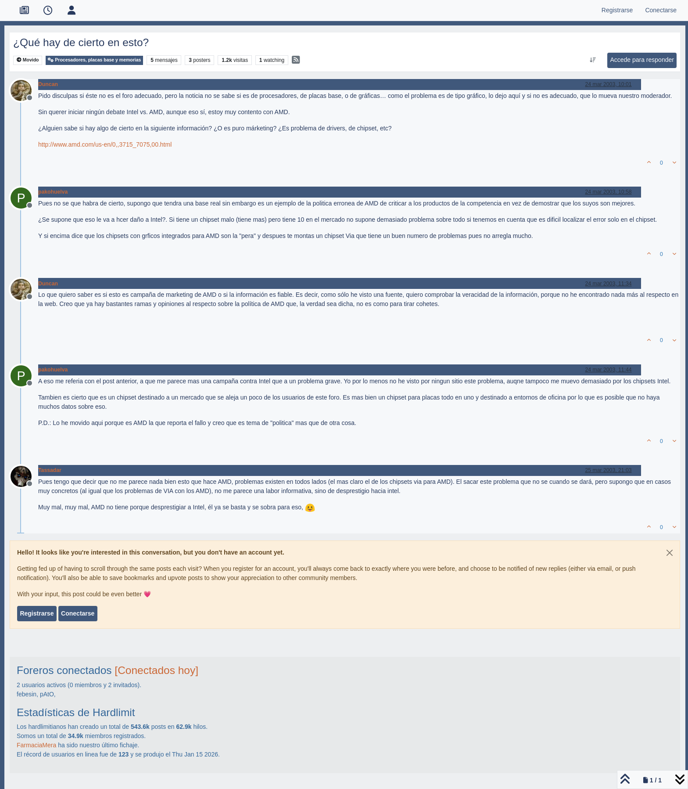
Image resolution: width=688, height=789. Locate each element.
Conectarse (77, 613)
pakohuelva (53, 192)
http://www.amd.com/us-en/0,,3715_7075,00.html (105, 144)
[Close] (669, 553)
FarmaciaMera (36, 745)
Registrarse (37, 613)
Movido (28, 60)
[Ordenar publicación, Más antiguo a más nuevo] (593, 60)
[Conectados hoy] (156, 670)
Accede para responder (642, 59)
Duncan (48, 84)
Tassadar (49, 470)
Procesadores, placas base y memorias (94, 60)
